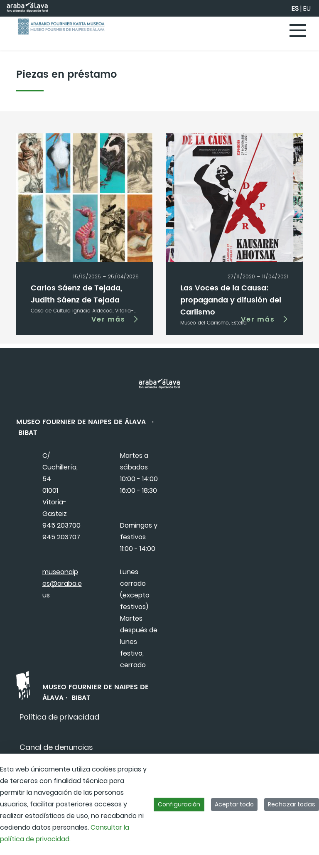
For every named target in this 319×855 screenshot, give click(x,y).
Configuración (179, 804)
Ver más (108, 319)
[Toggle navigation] (298, 31)
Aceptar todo (234, 804)
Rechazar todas (291, 804)
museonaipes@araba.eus (62, 583)
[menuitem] (59, 717)
